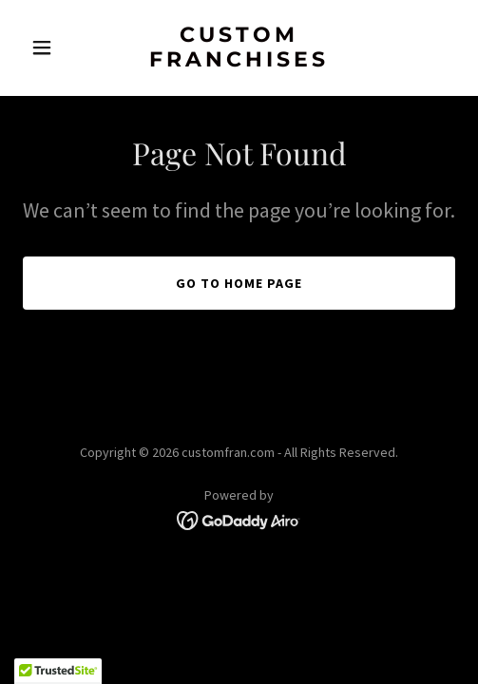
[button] (55, 47)
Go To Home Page (239, 283)
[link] (239, 60)
